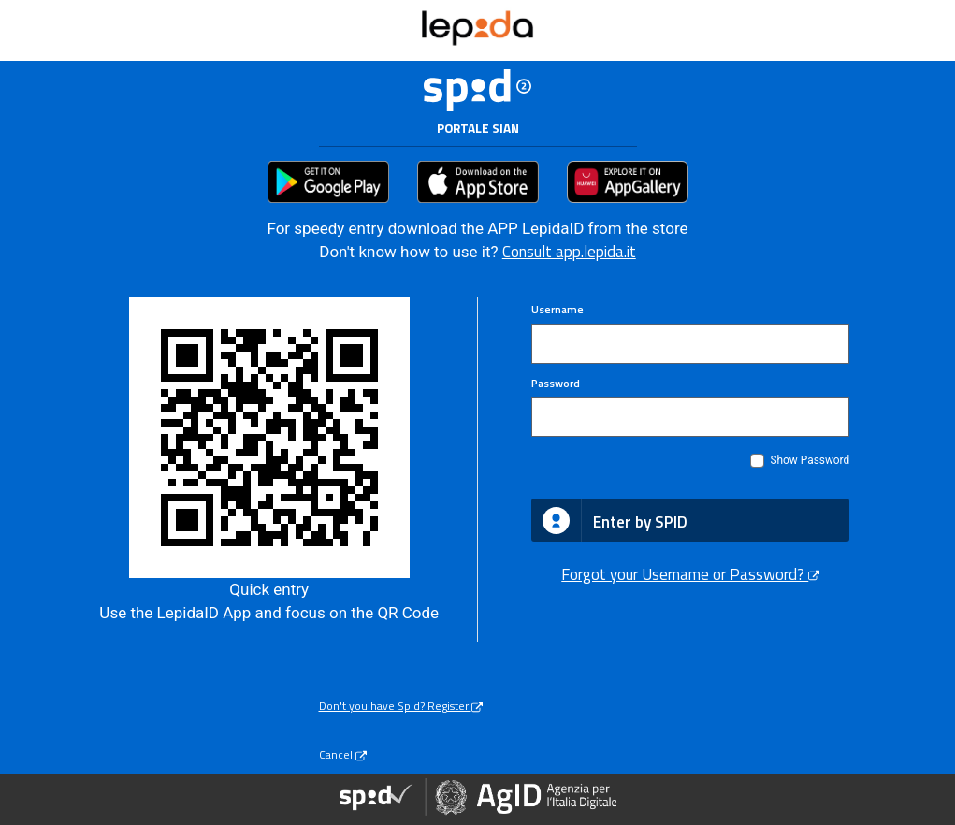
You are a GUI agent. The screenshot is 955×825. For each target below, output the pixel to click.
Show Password (809, 460)
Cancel (343, 754)
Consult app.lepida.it (569, 251)
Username (557, 310)
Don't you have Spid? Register (401, 706)
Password (555, 384)
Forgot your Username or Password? (690, 574)
